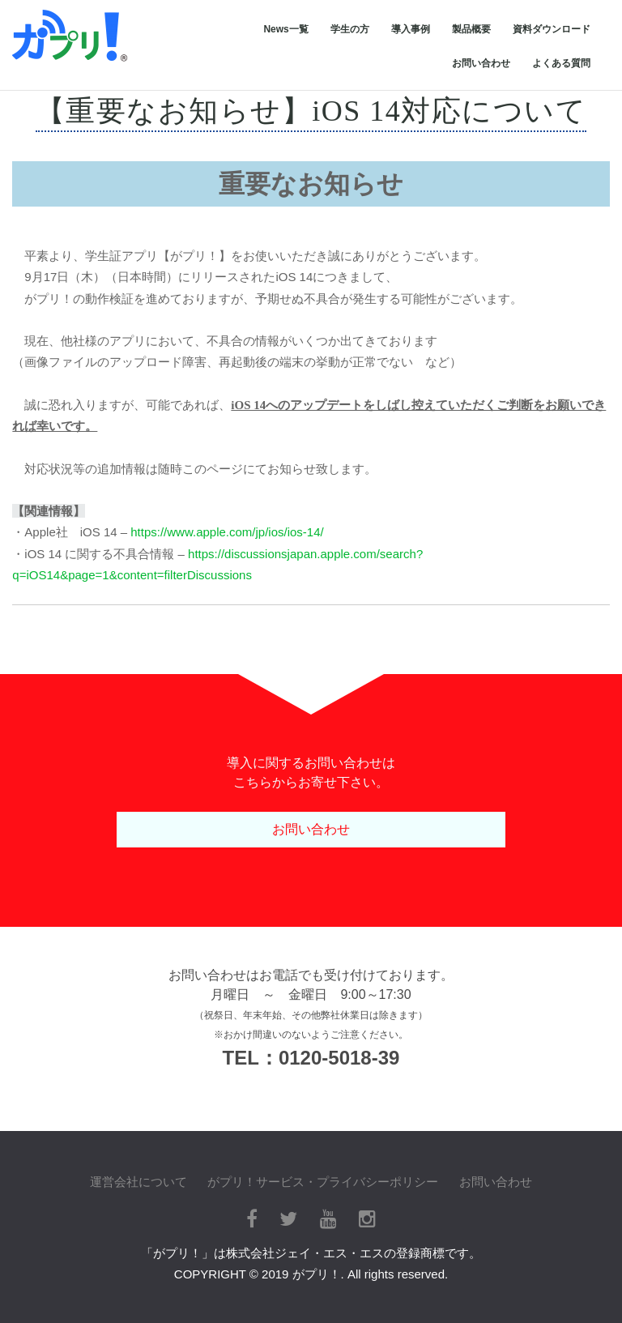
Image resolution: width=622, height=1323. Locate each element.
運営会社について (138, 1182)
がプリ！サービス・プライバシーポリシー (322, 1182)
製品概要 (471, 29)
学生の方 (349, 29)
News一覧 (285, 29)
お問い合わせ (481, 63)
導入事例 (410, 29)
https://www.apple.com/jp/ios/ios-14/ (226, 532)
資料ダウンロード (551, 29)
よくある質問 (561, 63)
